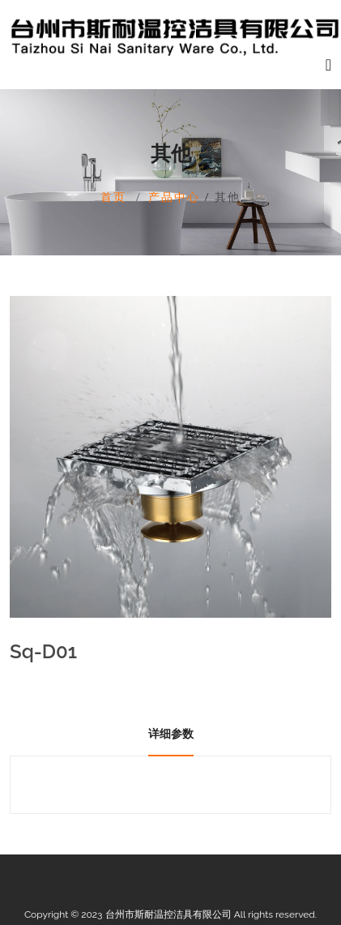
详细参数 (171, 733)
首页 (113, 196)
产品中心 (174, 196)
